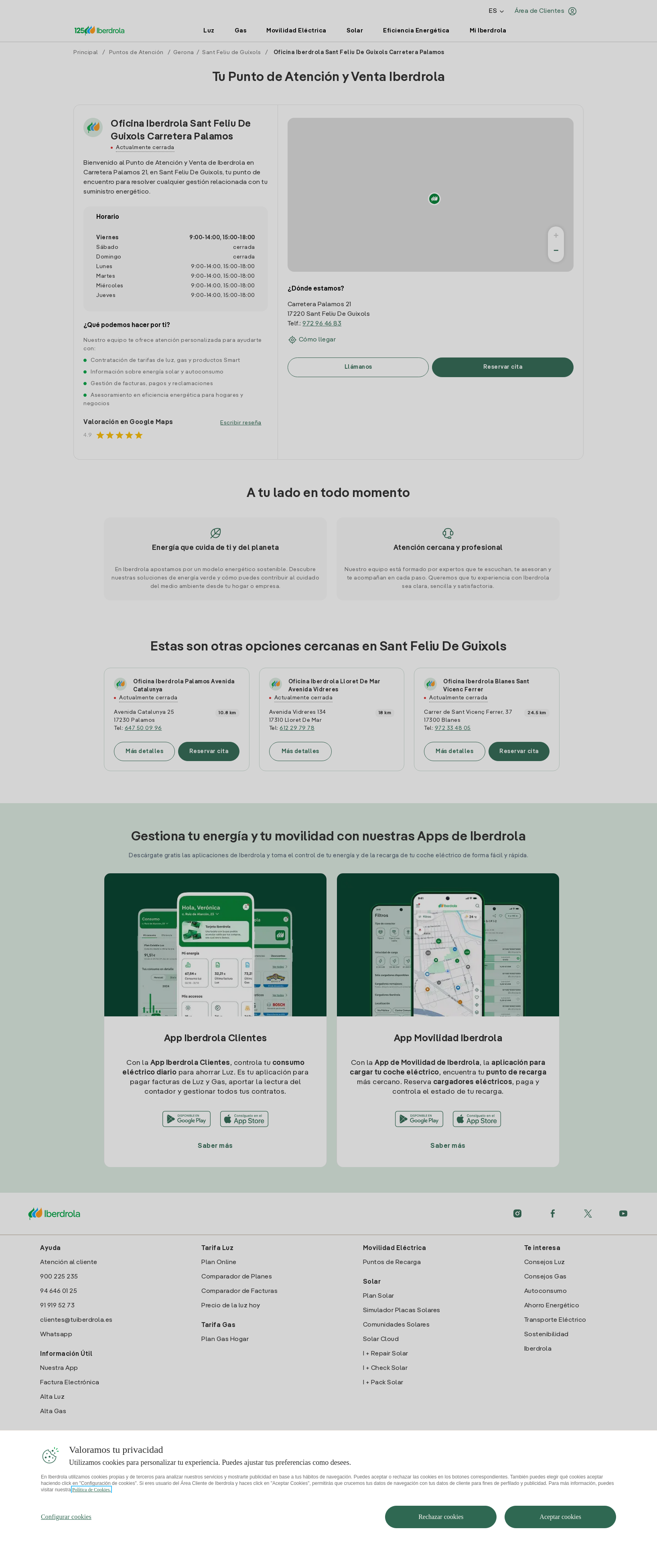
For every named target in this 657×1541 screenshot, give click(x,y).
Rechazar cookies (440, 1516)
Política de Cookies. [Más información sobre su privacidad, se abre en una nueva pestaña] (91, 1490)
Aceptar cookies (560, 1516)
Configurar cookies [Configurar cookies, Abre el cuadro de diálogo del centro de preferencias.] (66, 1516)
